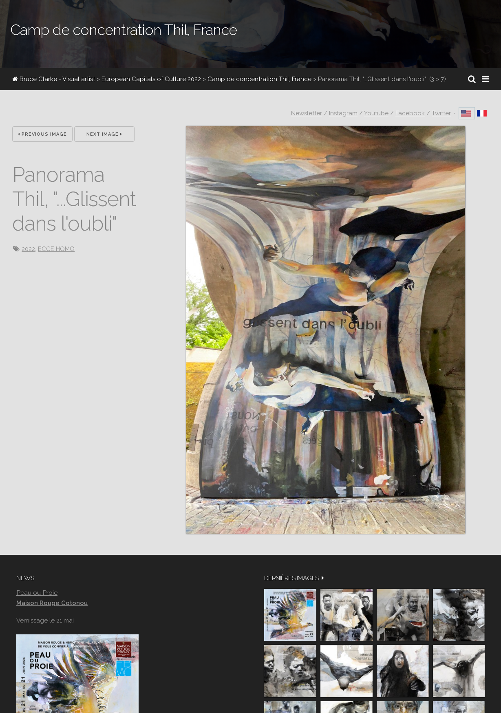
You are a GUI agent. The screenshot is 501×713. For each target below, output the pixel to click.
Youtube (376, 113)
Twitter (441, 113)
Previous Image (42, 134)
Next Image (104, 134)
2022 (28, 249)
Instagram (343, 113)
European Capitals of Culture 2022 (151, 79)
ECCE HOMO (56, 249)
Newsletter (306, 113)
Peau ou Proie (36, 592)
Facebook (410, 113)
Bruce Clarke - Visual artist (53, 79)
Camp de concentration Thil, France (259, 79)
